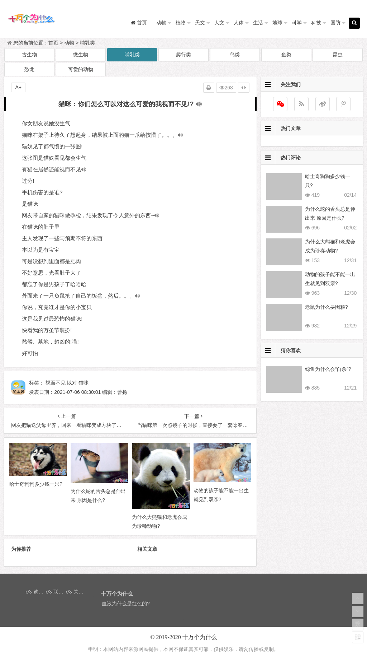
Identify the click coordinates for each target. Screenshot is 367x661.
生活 (258, 22)
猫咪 (83, 383)
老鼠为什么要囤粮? (326, 307)
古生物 (29, 54)
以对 (72, 383)
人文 (219, 22)
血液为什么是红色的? (126, 603)
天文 (200, 22)
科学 (297, 22)
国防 (335, 22)
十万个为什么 (199, 637)
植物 (181, 22)
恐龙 (29, 69)
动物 (161, 22)
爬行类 (183, 54)
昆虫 (338, 54)
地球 (277, 22)
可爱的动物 (80, 69)
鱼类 (286, 54)
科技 (316, 22)
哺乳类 (87, 43)
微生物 (80, 54)
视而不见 (56, 383)
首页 (53, 43)
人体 (239, 22)
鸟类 (235, 54)
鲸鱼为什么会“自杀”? (328, 369)
